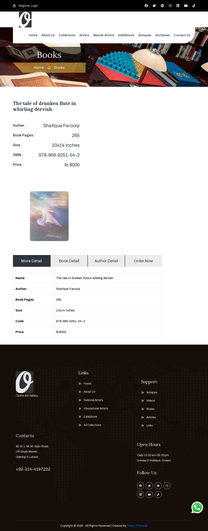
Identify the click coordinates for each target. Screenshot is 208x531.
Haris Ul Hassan (138, 525)
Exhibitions (126, 35)
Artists (84, 35)
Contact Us (182, 35)
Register (24, 5)
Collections (67, 35)
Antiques (144, 35)
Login (34, 5)
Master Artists (103, 35)
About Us (48, 35)
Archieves (162, 35)
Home (33, 35)
